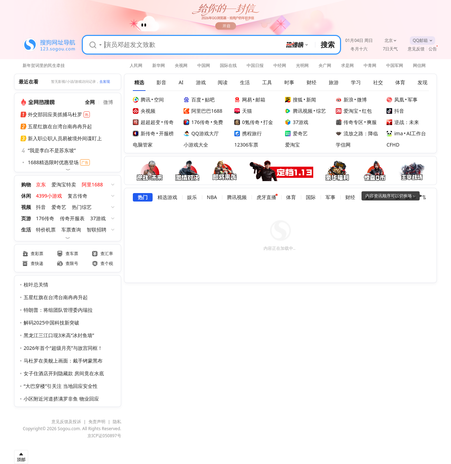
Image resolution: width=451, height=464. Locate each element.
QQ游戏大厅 (201, 133)
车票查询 (71, 229)
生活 (26, 229)
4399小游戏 (49, 195)
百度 (192, 99)
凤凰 (395, 99)
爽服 (372, 122)
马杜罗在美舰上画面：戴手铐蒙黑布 (63, 360)
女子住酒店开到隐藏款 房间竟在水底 (64, 373)
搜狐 (294, 99)
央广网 (325, 65)
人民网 (136, 65)
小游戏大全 (196, 144)
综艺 (321, 110)
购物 (26, 184)
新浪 (344, 99)
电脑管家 (143, 144)
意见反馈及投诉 (66, 422)
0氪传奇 (247, 122)
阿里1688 (92, 184)
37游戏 (98, 218)
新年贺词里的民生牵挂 (44, 64)
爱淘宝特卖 (63, 184)
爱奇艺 (58, 207)
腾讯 (141, 99)
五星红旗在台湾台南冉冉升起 (56, 297)
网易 (243, 99)
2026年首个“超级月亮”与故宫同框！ (63, 348)
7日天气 (390, 49)
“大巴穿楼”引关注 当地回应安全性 (61, 386)
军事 (413, 99)
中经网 (279, 65)
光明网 (302, 65)
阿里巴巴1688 (203, 110)
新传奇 (144, 133)
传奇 (169, 122)
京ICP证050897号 (104, 436)
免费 (218, 122)
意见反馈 (416, 49)
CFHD (393, 144)
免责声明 (96, 422)
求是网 (347, 65)
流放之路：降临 (357, 133)
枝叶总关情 (36, 284)
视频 (26, 207)
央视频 (144, 110)
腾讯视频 (299, 110)
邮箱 (260, 99)
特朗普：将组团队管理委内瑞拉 (58, 310)
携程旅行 (248, 133)
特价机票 (46, 229)
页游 (26, 218)
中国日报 (255, 65)
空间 (159, 99)
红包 (367, 110)
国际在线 (228, 65)
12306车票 (246, 144)
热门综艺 (82, 207)
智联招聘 (96, 229)
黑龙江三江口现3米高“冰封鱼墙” (59, 335)
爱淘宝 (347, 110)
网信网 (419, 65)
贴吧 (210, 99)
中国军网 (394, 65)
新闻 (311, 99)
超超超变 (146, 122)
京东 (41, 184)
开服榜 (166, 133)
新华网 (158, 65)
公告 (432, 49)
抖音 (41, 207)
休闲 (26, 195)
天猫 (243, 110)
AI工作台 (416, 133)
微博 (362, 99)
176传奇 (45, 218)
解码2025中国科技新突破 (51, 322)
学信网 (343, 144)
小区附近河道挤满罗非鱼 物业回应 (61, 398)
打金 (268, 122)
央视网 (181, 65)
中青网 (370, 65)
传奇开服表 (72, 218)
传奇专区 (349, 122)
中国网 (203, 65)
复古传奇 (77, 195)
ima (395, 133)
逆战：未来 (403, 122)
